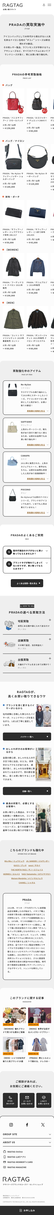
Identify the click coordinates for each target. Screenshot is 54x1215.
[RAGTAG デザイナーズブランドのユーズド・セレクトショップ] (23, 1181)
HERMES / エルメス (11, 874)
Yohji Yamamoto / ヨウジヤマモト (36, 874)
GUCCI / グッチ (20, 865)
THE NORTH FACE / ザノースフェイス (27, 869)
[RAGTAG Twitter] (43, 1125)
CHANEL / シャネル (27, 882)
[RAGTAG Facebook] (27, 1125)
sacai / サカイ (34, 865)
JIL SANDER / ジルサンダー (37, 861)
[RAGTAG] (12, 5)
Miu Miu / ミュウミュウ (14, 861)
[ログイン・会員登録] (43, 4)
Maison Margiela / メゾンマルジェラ (27, 878)
